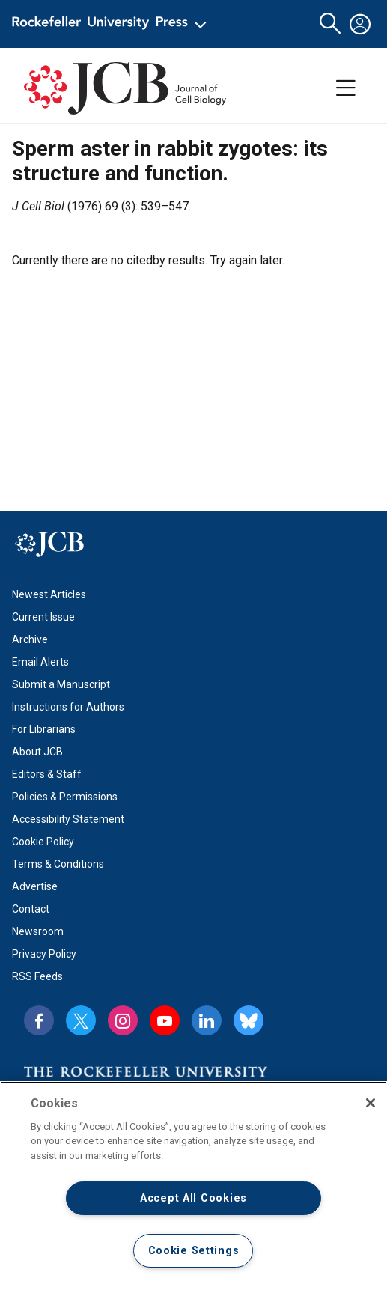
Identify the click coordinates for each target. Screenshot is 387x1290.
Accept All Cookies (193, 1198)
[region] (193, 1185)
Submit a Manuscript (61, 684)
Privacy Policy (44, 954)
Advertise (35, 886)
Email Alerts (40, 662)
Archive (30, 639)
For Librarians (44, 729)
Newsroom (38, 931)
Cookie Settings (194, 1250)
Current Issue (43, 617)
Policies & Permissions (65, 797)
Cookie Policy (43, 842)
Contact (30, 909)
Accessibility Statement (68, 819)
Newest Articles (49, 594)
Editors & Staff (47, 774)
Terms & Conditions (58, 864)
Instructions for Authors (68, 707)
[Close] (370, 1102)
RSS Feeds (37, 976)
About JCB (37, 752)
